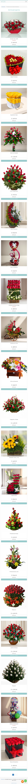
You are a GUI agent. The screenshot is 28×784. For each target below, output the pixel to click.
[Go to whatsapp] (25, 781)
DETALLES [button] (14, 44)
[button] (14, 47)
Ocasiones (3, 6)
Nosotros (2, 779)
